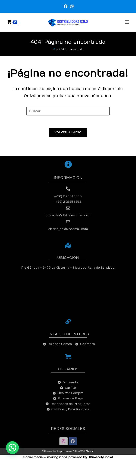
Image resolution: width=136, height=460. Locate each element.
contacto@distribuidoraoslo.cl (68, 215)
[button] (12, 447)
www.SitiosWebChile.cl (80, 451)
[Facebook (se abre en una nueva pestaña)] (65, 6)
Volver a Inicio (68, 132)
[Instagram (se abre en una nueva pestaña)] (71, 6)
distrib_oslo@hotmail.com (68, 229)
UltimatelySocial (100, 457)
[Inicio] (54, 49)
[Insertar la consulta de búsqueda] (68, 111)
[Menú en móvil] (127, 22)
